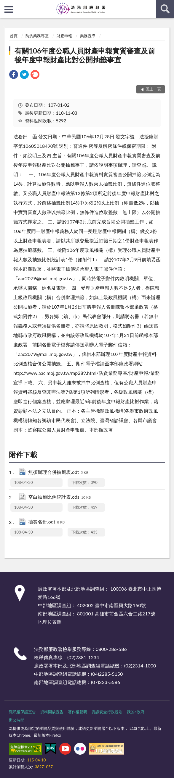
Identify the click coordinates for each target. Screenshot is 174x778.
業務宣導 (87, 35)
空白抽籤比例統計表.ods (59, 497)
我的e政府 (135, 711)
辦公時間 (16, 720)
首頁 (13, 35)
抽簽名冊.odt (46, 522)
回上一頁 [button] (153, 89)
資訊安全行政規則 (107, 711)
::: (4, 4)
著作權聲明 (77, 711)
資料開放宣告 (51, 711)
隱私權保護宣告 (22, 711)
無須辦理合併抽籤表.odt (58, 472)
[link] (13, 75)
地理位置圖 (50, 622)
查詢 (165, 9)
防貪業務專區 (37, 35)
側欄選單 (8, 9)
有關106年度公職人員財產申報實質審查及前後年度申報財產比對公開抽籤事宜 (85, 55)
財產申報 (64, 35)
